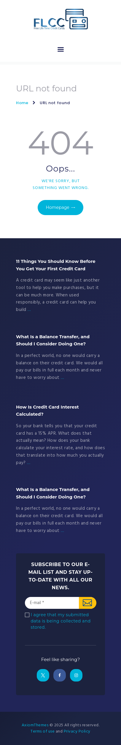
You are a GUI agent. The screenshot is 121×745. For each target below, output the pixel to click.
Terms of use (43, 731)
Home (22, 103)
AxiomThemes (35, 725)
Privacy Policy (77, 731)
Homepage (57, 207)
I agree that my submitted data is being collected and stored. (61, 621)
